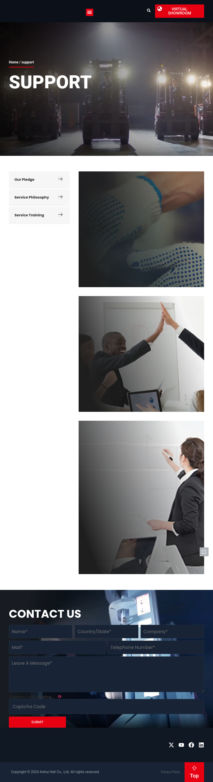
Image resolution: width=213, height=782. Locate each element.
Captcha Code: (35, 697)
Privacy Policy (170, 772)
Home (13, 62)
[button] (89, 12)
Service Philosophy (38, 197)
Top (194, 776)
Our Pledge (38, 179)
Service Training (38, 215)
